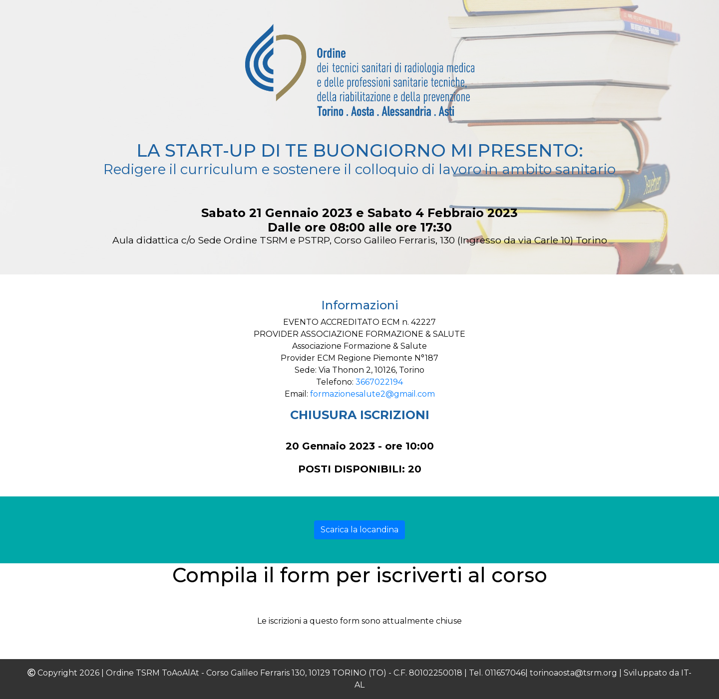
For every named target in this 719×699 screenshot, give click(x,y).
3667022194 (379, 382)
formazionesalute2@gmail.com (372, 394)
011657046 (505, 673)
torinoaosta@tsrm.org (573, 673)
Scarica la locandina (359, 529)
